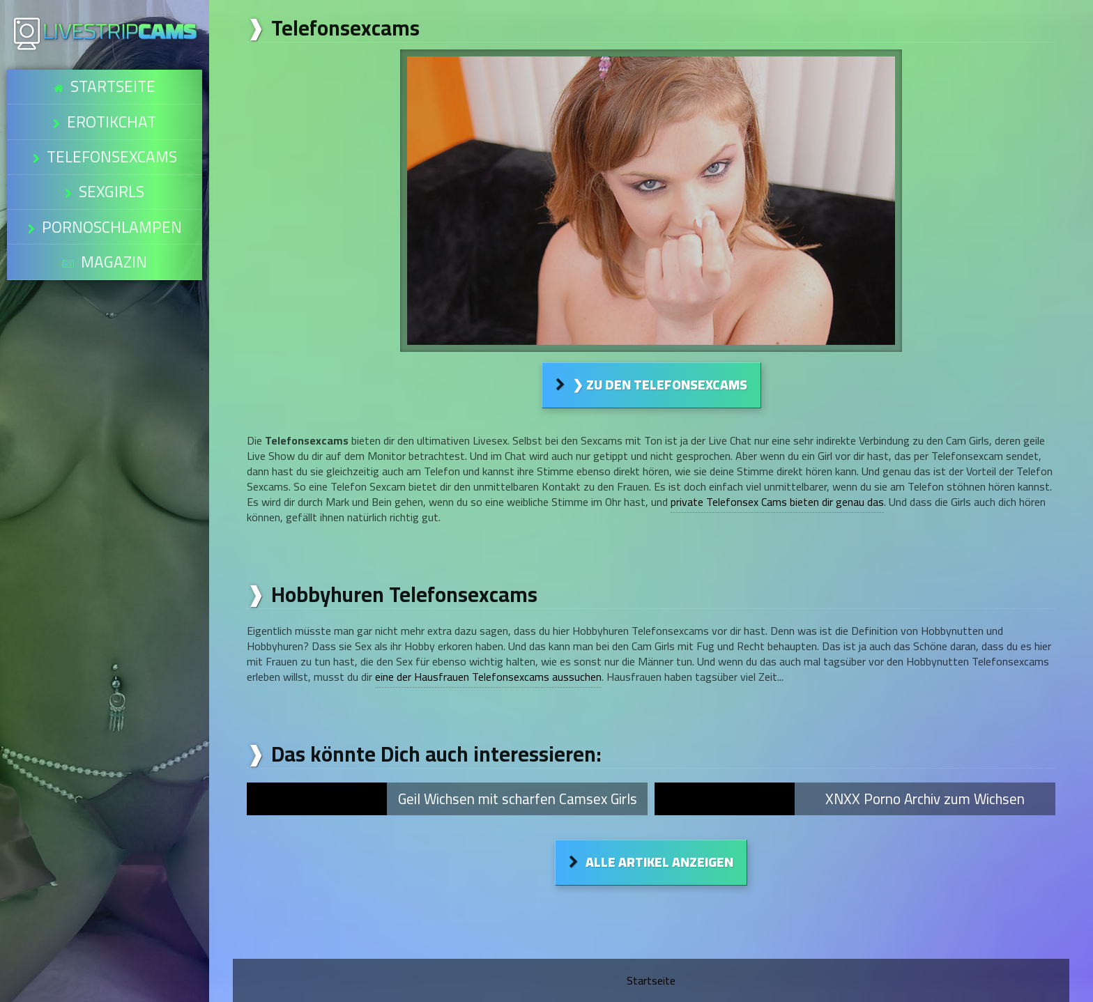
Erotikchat (111, 104)
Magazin (113, 199)
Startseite (113, 80)
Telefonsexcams (111, 128)
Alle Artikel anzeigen (659, 861)
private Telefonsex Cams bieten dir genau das (777, 501)
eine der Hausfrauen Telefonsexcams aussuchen (488, 676)
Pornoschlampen (111, 175)
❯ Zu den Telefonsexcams (659, 384)
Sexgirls (111, 152)
